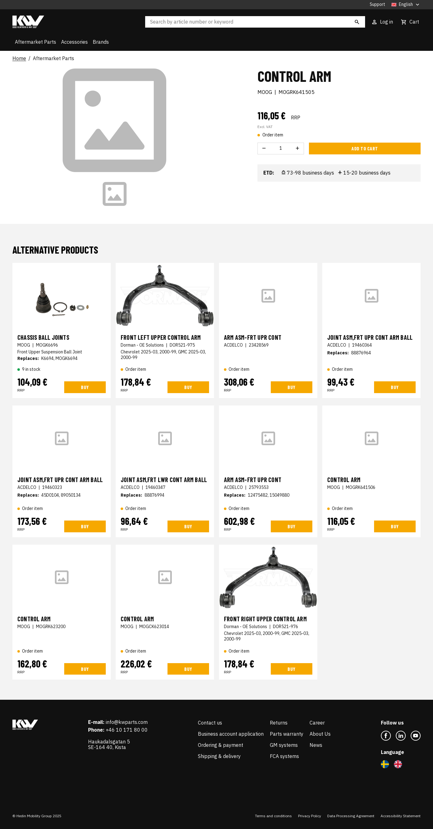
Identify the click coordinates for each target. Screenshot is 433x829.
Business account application (231, 734)
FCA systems (284, 756)
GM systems (284, 745)
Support (377, 4)
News (316, 745)
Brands (101, 42)
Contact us (210, 723)
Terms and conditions (273, 815)
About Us (320, 734)
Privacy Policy (309, 815)
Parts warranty (286, 734)
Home (19, 58)
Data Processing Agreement (350, 815)
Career (317, 723)
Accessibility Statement (401, 815)
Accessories (74, 42)
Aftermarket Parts (35, 42)
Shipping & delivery (219, 756)
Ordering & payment (220, 745)
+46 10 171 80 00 (127, 730)
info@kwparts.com (127, 722)
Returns (279, 723)
